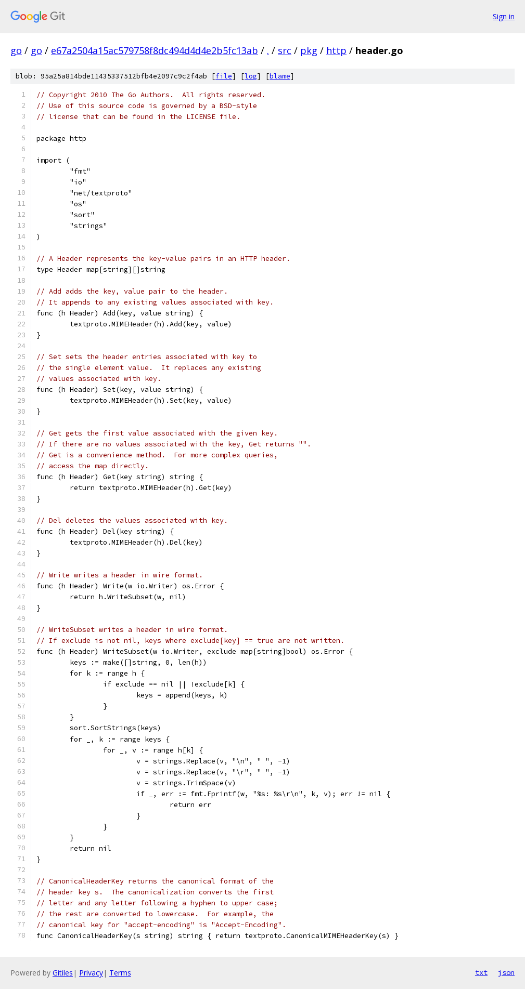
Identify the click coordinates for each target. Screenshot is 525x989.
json (506, 972)
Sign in (504, 16)
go (16, 50)
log (251, 76)
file (223, 76)
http (336, 50)
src (284, 50)
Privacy (91, 973)
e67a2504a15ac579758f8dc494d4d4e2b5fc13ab (154, 50)
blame (280, 76)
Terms (120, 973)
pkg (308, 50)
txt (481, 972)
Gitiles (63, 973)
